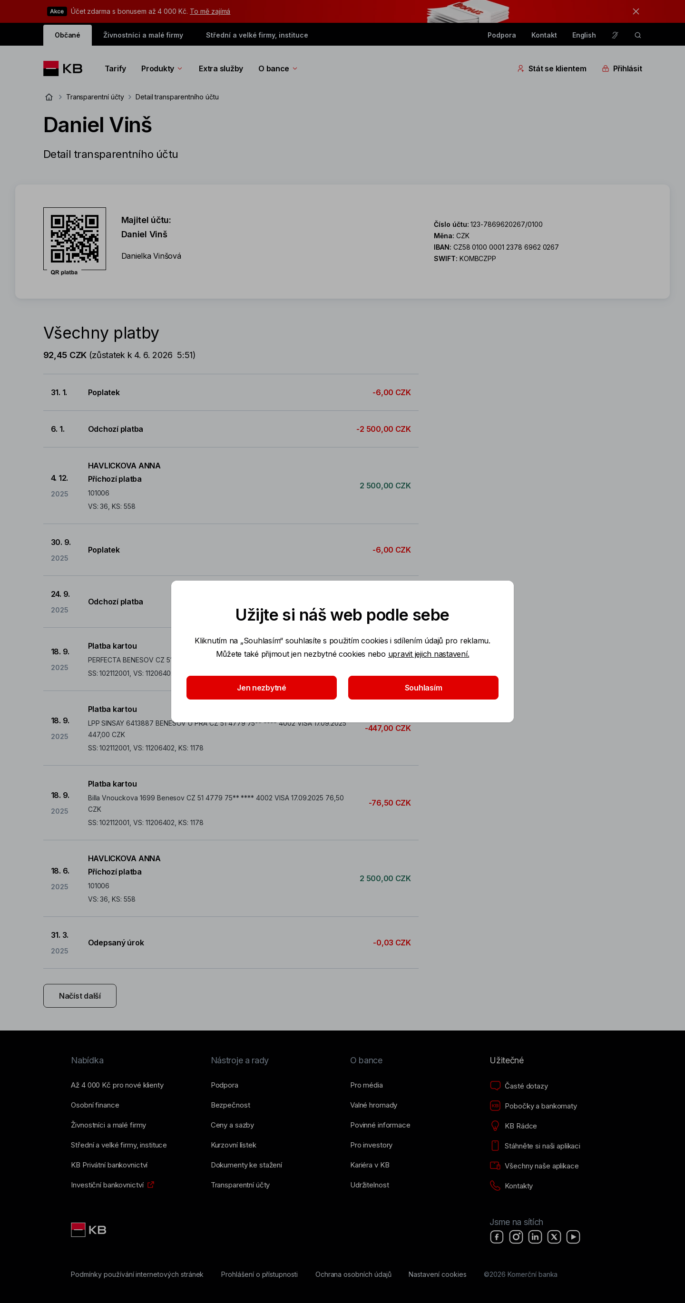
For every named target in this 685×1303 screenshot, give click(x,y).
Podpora (502, 35)
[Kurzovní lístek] (233, 1145)
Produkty (162, 68)
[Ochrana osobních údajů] (353, 1274)
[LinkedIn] (535, 1237)
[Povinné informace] (380, 1125)
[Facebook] (497, 1237)
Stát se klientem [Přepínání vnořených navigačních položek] (552, 68)
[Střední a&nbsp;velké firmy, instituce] (119, 1145)
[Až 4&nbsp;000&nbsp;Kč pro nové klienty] (117, 1085)
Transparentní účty (95, 97)
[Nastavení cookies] (437, 1274)
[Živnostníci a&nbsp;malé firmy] (108, 1125)
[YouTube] (573, 1237)
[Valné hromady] (373, 1105)
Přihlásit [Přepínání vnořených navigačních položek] (622, 68)
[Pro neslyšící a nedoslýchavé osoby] (615, 35)
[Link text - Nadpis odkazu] (89, 1229)
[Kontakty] (511, 1186)
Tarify (115, 68)
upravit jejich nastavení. (429, 654)
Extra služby (221, 68)
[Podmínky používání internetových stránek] (137, 1274)
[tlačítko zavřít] (634, 11)
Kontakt (544, 35)
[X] (554, 1237)
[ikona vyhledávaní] (638, 35)
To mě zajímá (210, 11)
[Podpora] (224, 1085)
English (584, 35)
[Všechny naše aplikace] (533, 1166)
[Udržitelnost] (369, 1185)
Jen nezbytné (261, 687)
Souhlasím (423, 687)
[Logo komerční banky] (66, 68)
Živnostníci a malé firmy (143, 35)
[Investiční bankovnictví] (107, 1185)
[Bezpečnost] (230, 1105)
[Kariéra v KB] (369, 1165)
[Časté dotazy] (518, 1086)
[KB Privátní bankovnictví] (109, 1165)
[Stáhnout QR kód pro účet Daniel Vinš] (74, 241)
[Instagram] (516, 1237)
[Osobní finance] (95, 1105)
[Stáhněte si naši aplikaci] (534, 1146)
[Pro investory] (371, 1145)
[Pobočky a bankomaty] (533, 1106)
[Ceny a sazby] (232, 1125)
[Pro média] (366, 1085)
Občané (68, 35)
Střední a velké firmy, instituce (257, 35)
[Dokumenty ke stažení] (246, 1165)
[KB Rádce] (513, 1126)
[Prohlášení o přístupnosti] (259, 1274)
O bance (278, 68)
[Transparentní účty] (240, 1185)
